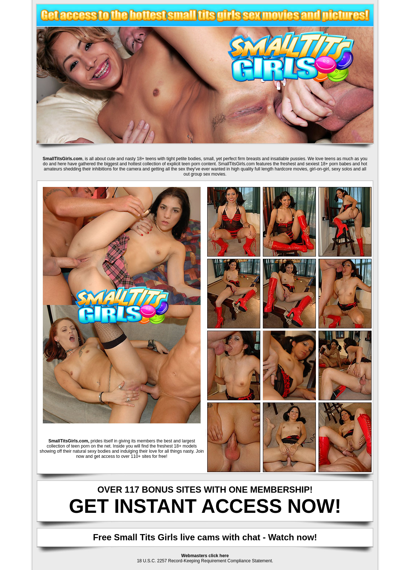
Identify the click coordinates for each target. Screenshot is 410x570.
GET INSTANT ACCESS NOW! (205, 506)
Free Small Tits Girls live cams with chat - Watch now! (205, 537)
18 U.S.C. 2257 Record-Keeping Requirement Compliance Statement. (205, 560)
